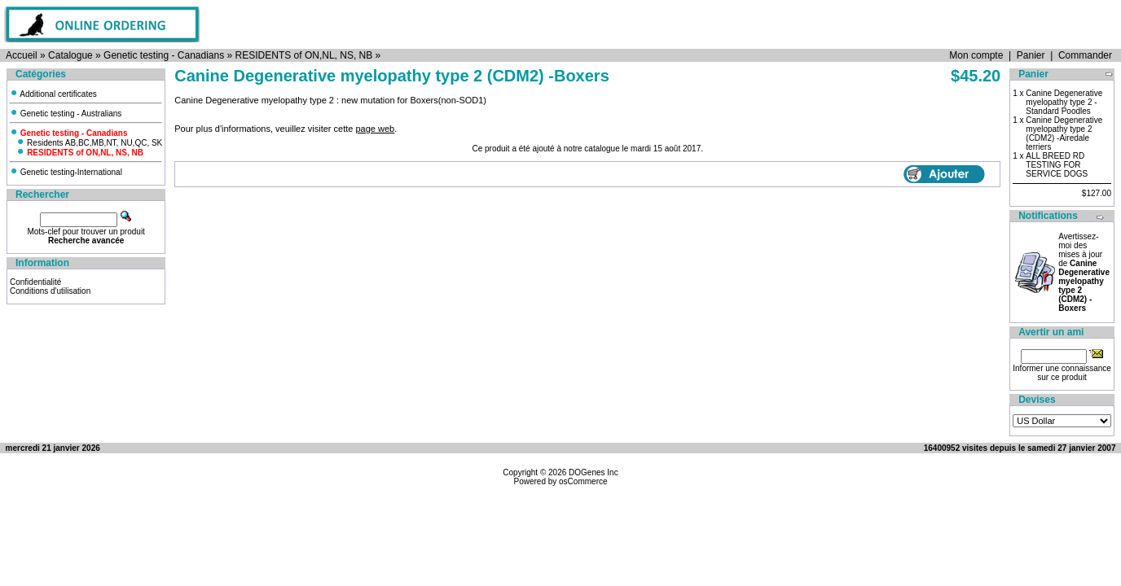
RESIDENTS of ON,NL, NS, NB (304, 55)
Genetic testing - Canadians (163, 55)
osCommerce (583, 481)
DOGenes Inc (593, 472)
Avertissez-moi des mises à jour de (1084, 272)
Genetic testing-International (66, 172)
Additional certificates (53, 94)
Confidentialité (35, 282)
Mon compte (976, 55)
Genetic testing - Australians (65, 113)
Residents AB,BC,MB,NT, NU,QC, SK (89, 142)
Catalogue (70, 55)
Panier (1031, 55)
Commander (1085, 55)
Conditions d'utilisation (50, 290)
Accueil (21, 55)
